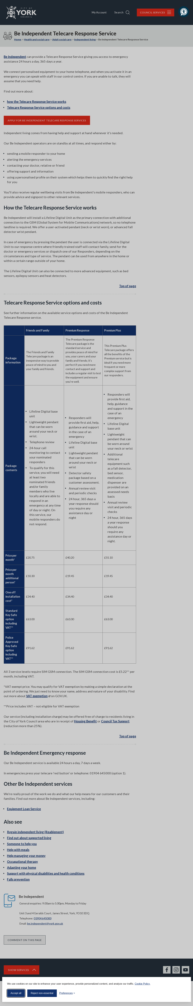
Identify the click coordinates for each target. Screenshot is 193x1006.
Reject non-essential (42, 993)
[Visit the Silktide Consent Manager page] (184, 993)
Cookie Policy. (142, 983)
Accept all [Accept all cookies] (16, 993)
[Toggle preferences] (67, 993)
